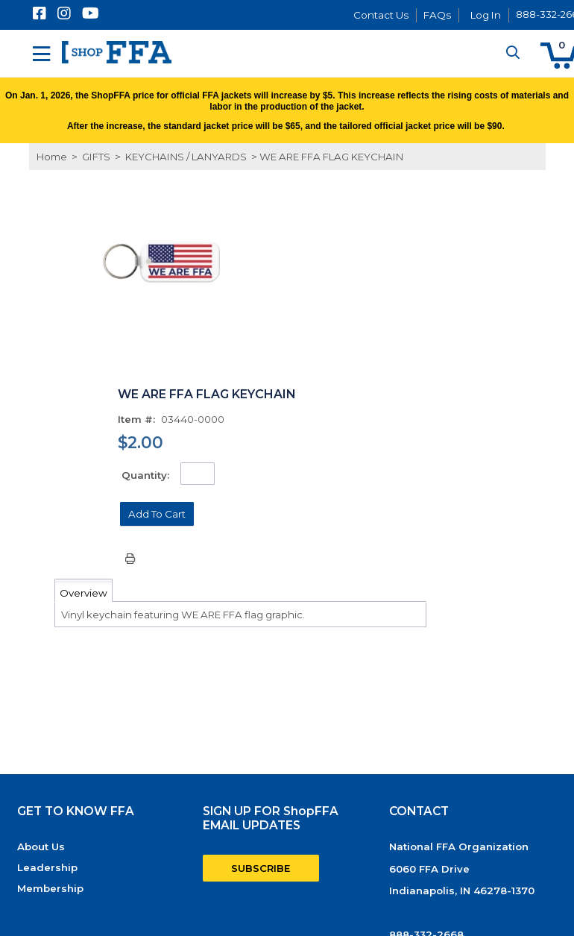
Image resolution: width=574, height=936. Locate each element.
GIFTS (96, 157)
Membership (50, 888)
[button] (157, 514)
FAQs (437, 15)
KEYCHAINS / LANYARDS (186, 157)
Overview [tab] (83, 593)
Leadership (47, 867)
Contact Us (381, 15)
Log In (485, 15)
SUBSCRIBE (260, 868)
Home (52, 157)
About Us (41, 846)
